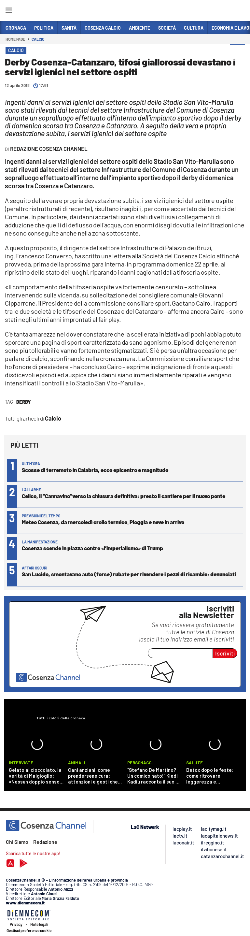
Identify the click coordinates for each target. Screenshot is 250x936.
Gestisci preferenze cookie (29, 930)
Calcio (38, 39)
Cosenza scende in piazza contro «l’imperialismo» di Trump (92, 548)
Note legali (39, 924)
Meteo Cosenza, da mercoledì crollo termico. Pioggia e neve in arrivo (103, 522)
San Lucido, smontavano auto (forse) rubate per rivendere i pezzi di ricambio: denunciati (129, 574)
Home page (15, 39)
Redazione (45, 842)
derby (23, 402)
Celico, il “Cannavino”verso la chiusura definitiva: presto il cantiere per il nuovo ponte (123, 496)
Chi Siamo (17, 842)
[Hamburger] (8, 11)
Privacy (16, 924)
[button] (237, 52)
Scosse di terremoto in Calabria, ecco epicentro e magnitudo (95, 470)
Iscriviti (225, 653)
